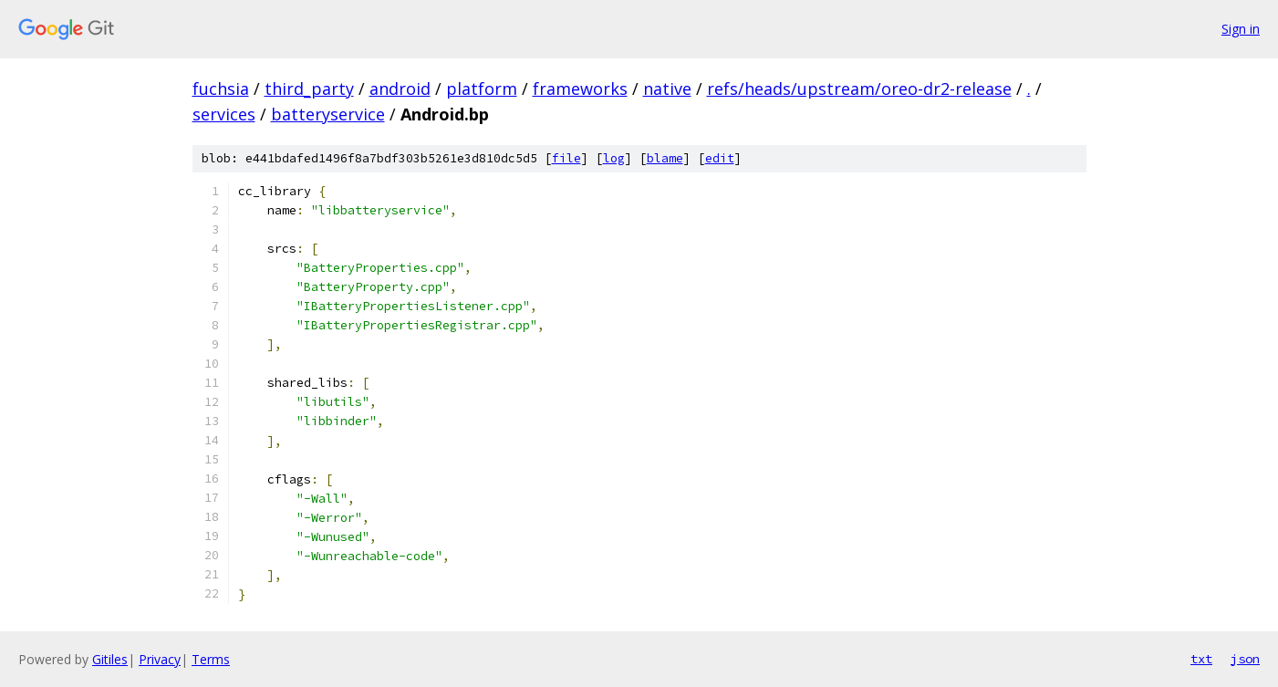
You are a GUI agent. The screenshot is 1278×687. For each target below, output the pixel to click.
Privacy (160, 659)
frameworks (580, 88)
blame (665, 158)
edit (719, 158)
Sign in (1240, 28)
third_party (309, 88)
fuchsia (220, 88)
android (400, 88)
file (566, 158)
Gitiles (110, 659)
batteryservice (328, 114)
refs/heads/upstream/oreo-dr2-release (859, 88)
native (667, 88)
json (1245, 659)
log (614, 158)
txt (1201, 659)
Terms (211, 659)
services (223, 114)
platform (481, 88)
